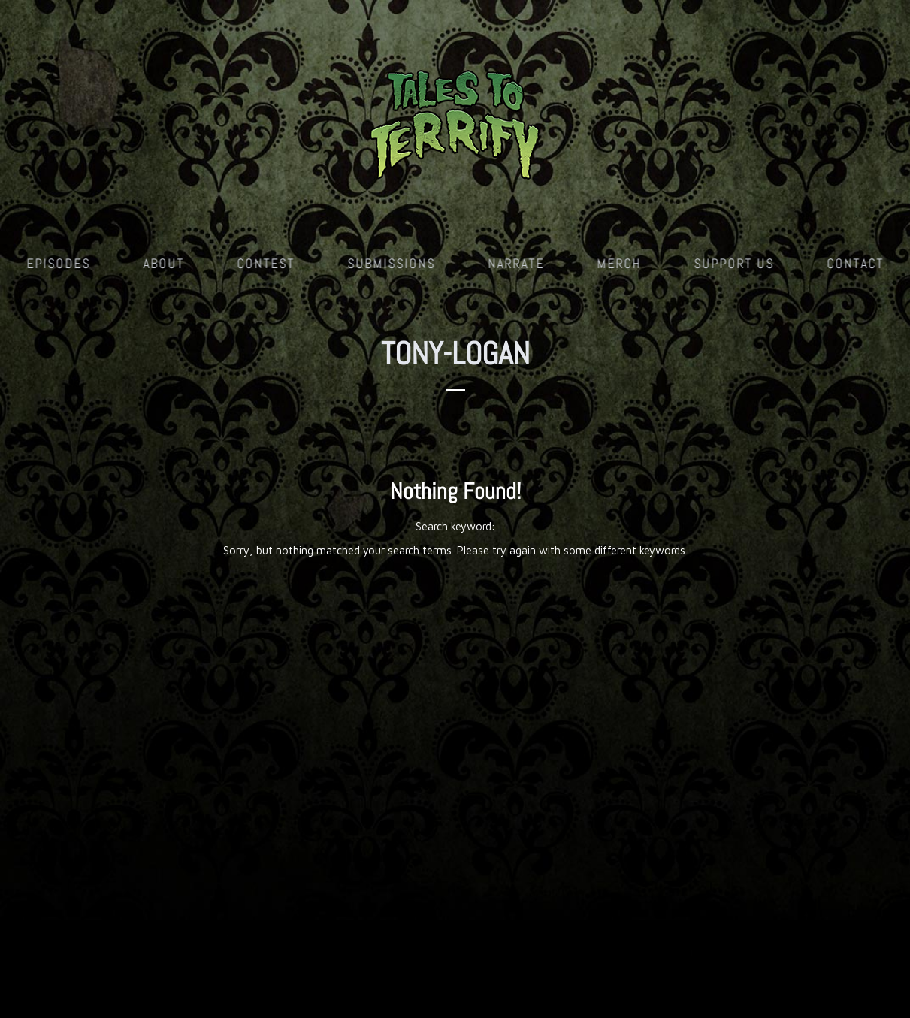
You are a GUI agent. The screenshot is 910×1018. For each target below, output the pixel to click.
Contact (855, 263)
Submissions (391, 263)
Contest (266, 263)
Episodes (58, 263)
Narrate (516, 263)
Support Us (734, 263)
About (163, 263)
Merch (619, 263)
